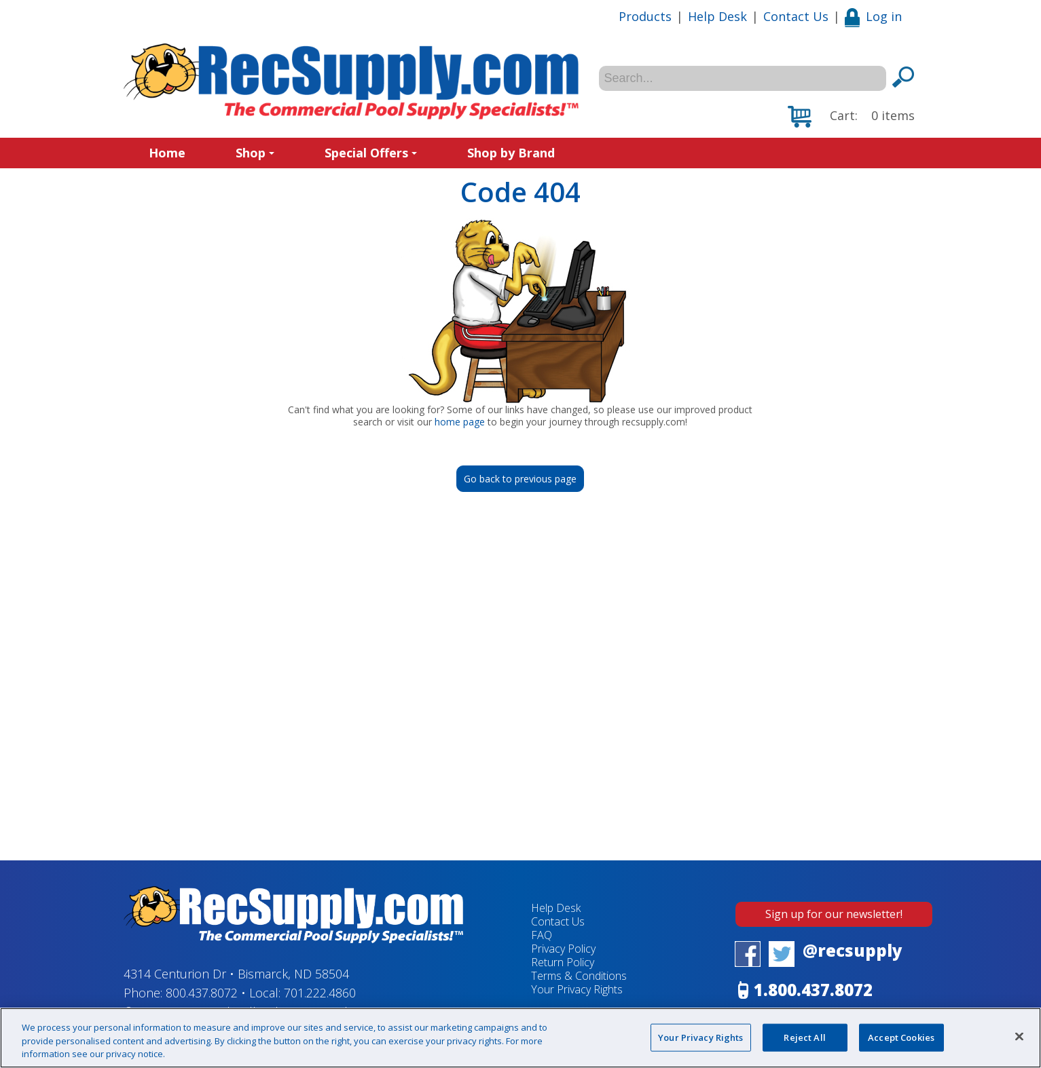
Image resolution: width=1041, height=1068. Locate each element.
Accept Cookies (901, 1037)
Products (645, 16)
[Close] (1019, 1036)
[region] (520, 1038)
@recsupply (852, 950)
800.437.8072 (202, 993)
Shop (255, 153)
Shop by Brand (511, 153)
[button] (851, 116)
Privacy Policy (563, 948)
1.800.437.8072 (813, 989)
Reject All (804, 1037)
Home (167, 153)
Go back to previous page (520, 478)
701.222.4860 (320, 993)
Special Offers (371, 153)
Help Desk (717, 16)
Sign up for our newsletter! (833, 914)
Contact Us (795, 16)
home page (460, 421)
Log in (873, 16)
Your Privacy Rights (577, 989)
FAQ (541, 935)
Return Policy (562, 962)
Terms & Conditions (579, 975)
